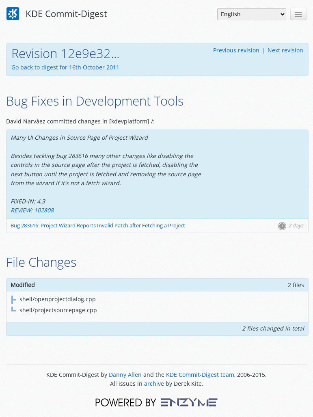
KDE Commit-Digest (56, 13)
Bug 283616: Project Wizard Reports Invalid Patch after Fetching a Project (98, 225)
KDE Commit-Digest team (200, 374)
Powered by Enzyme (156, 402)
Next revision (285, 50)
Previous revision (236, 50)
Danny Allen (125, 374)
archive (154, 383)
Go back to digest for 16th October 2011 (65, 67)
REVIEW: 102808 (32, 210)
